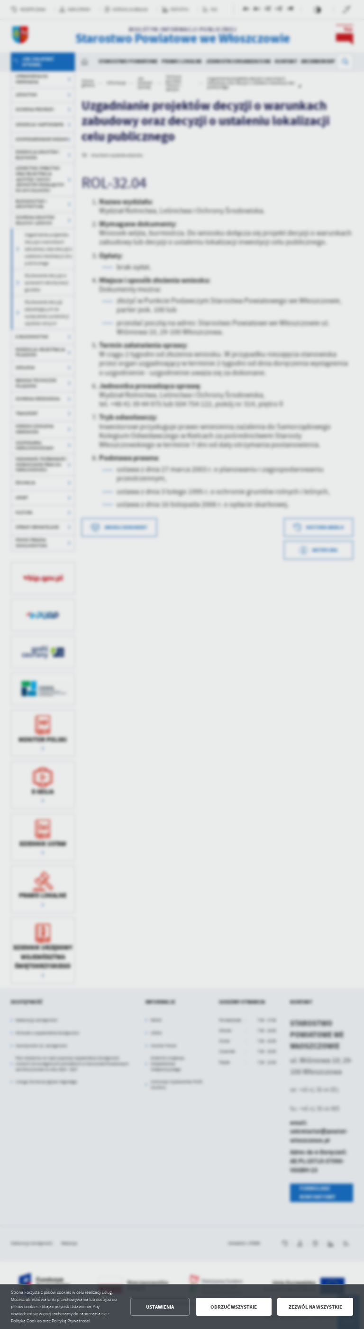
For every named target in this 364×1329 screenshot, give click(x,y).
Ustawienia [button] (160, 1307)
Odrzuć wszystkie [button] (233, 1307)
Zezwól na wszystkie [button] (315, 1307)
